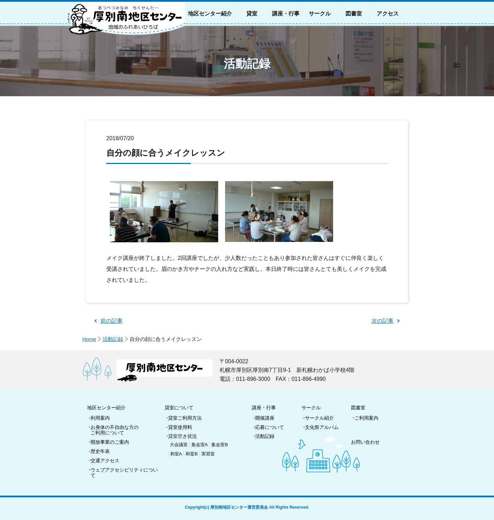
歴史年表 (100, 451)
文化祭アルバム (322, 427)
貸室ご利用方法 (185, 418)
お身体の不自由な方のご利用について (115, 430)
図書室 (358, 407)
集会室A (199, 444)
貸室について (179, 407)
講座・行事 (264, 407)
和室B (192, 453)
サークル (311, 407)
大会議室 (179, 444)
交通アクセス (105, 460)
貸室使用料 (180, 427)
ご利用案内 (366, 418)
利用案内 (100, 418)
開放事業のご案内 (110, 442)
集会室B (219, 444)
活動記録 (113, 339)
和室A (176, 453)
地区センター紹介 (106, 407)
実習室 (208, 453)
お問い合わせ (365, 442)
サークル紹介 (319, 418)
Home (89, 339)
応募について (269, 427)
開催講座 (264, 418)
